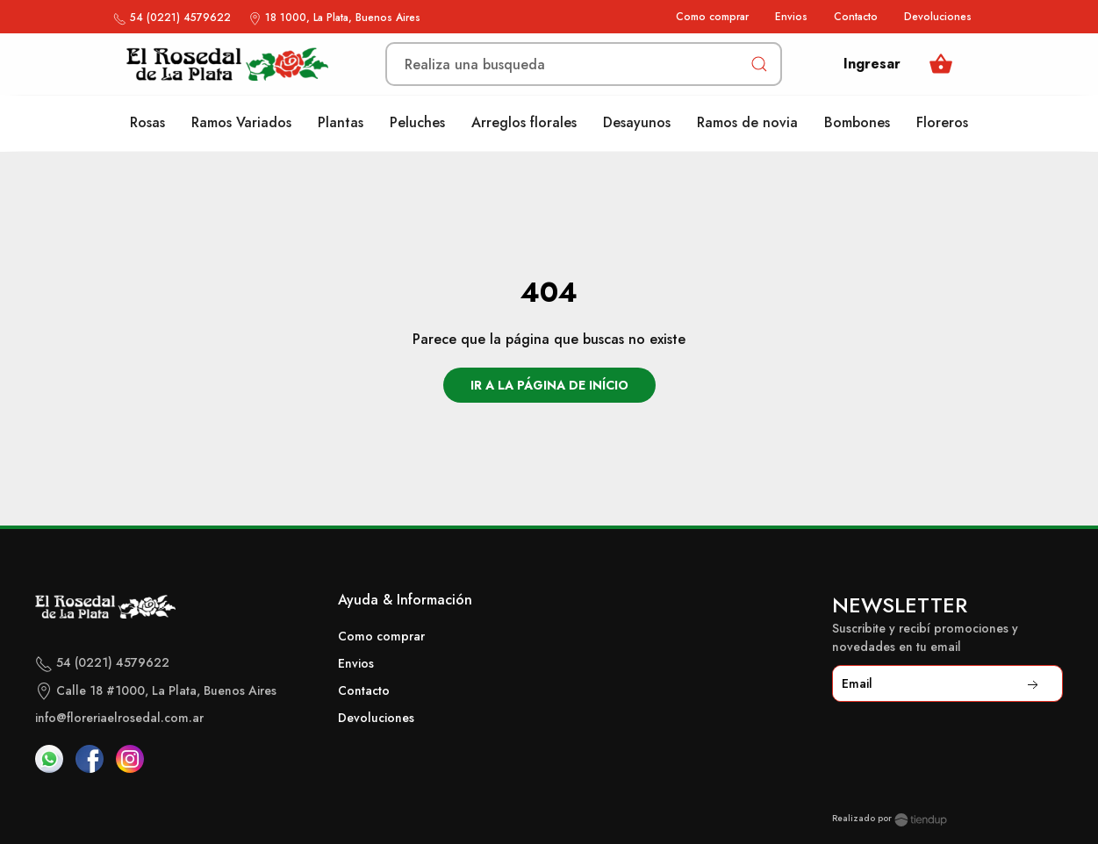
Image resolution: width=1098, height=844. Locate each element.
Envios (791, 17)
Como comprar (712, 17)
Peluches (417, 122)
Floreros (942, 122)
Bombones (857, 122)
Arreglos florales (524, 122)
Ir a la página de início (549, 385)
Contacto (856, 17)
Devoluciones (938, 17)
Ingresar (872, 64)
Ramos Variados (241, 122)
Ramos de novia (747, 122)
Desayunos (637, 122)
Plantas (340, 122)
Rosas (147, 122)
